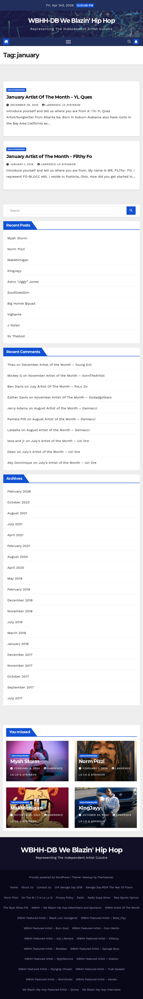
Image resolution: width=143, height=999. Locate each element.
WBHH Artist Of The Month (122, 907)
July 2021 (14, 524)
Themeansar (105, 877)
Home (14, 887)
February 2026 (19, 491)
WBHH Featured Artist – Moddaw (45, 948)
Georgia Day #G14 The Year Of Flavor (109, 887)
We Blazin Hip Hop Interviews (101, 989)
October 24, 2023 (27, 815)
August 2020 (17, 557)
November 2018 (20, 611)
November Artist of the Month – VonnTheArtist (66, 376)
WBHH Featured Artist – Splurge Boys (94, 948)
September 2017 (20, 687)
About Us (27, 887)
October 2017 (18, 676)
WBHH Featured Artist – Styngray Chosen (45, 969)
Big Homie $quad (21, 303)
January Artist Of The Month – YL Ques (49, 97)
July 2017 (14, 698)
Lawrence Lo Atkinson (61, 105)
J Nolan (13, 325)
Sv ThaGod (16, 336)
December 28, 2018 (24, 105)
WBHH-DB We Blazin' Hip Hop (71, 20)
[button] (129, 42)
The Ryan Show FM (15, 907)
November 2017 (19, 666)
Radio (80, 897)
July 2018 (15, 622)
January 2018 (18, 644)
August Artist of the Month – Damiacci (65, 408)
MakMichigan (17, 260)
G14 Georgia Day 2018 (68, 887)
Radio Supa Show (99, 897)
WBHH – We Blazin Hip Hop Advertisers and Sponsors (66, 907)
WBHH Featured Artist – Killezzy (98, 938)
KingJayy (14, 271)
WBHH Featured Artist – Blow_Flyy (103, 918)
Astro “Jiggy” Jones (23, 282)
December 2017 (19, 655)
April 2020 (15, 568)
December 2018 (20, 600)
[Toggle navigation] (68, 42)
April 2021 (15, 535)
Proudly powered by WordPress (49, 877)
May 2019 (14, 578)
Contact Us (44, 887)
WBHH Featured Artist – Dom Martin (95, 928)
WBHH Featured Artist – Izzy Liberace (48, 938)
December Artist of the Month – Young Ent (57, 365)
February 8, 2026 (27, 768)
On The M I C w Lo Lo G (37, 897)
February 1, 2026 (96, 768)
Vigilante (14, 314)
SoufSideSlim (18, 293)
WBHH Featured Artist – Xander (96, 979)
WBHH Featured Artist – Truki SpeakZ (100, 969)
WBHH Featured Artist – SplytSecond (48, 958)
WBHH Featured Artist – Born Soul (46, 928)
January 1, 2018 (22, 164)
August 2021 (17, 513)
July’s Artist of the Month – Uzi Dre (60, 441)
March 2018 (16, 633)
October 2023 (18, 502)
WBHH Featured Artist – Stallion (97, 958)
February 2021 (18, 546)
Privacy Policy (64, 897)
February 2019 (18, 589)
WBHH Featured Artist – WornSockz (49, 979)
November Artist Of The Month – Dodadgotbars (73, 397)
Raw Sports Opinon (126, 897)
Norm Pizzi (16, 249)
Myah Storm (17, 238)
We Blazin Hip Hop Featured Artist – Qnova (51, 989)
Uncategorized (16, 90)
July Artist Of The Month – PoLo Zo (58, 386)
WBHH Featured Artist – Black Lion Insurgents (47, 918)
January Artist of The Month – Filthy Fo (49, 156)
